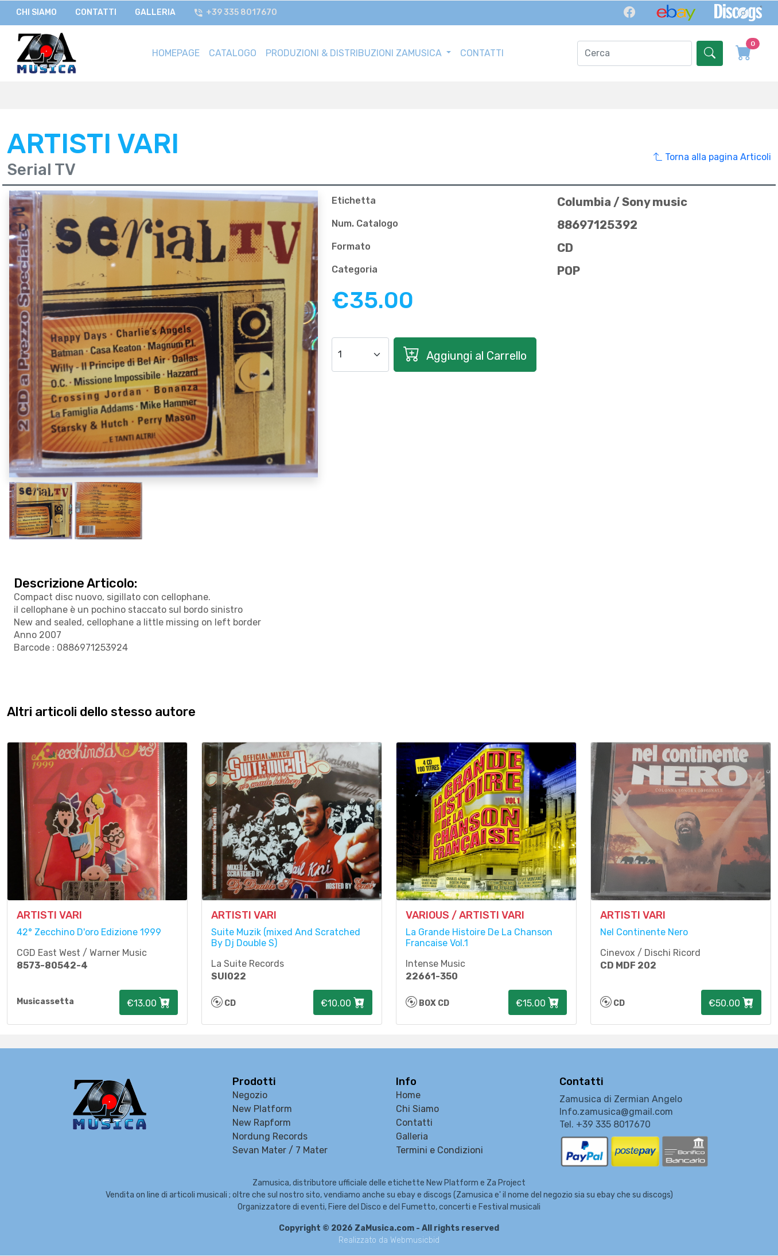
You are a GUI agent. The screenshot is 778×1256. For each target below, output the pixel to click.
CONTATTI (482, 51)
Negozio (249, 1095)
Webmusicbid (414, 1241)
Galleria (155, 12)
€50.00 (731, 1003)
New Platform (262, 1109)
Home (408, 1095)
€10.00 (343, 1003)
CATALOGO (232, 51)
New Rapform (261, 1123)
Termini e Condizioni (439, 1150)
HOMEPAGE (176, 51)
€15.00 (537, 1003)
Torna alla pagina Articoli (712, 155)
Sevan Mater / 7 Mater (280, 1150)
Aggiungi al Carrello (465, 353)
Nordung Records (270, 1136)
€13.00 (148, 1003)
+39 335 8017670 (236, 12)
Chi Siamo (36, 12)
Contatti (95, 12)
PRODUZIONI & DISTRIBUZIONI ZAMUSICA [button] (355, 51)
